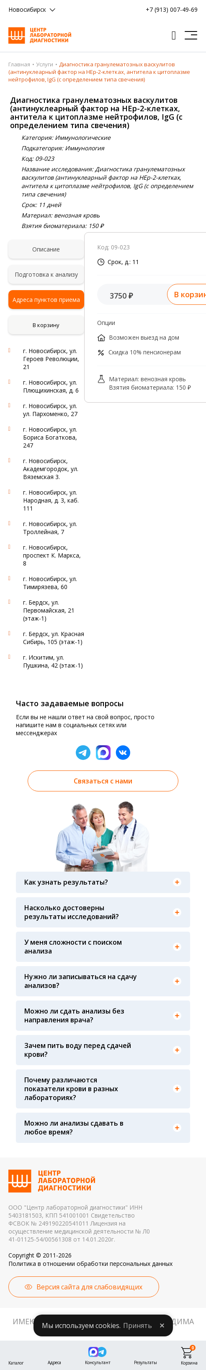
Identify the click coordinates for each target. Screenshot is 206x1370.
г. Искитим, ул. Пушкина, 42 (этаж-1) (53, 661)
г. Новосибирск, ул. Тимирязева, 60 (50, 583)
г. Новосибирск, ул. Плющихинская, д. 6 (51, 386)
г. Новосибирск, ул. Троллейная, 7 (50, 528)
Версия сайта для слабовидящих (89, 1286)
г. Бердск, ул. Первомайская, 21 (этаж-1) (49, 610)
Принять (137, 1325)
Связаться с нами (103, 781)
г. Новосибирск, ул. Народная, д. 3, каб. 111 (51, 500)
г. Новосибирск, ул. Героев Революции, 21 (51, 359)
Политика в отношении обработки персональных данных (90, 1264)
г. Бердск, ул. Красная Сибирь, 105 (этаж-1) (53, 638)
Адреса (54, 1362)
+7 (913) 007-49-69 (172, 9)
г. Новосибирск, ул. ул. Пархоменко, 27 (50, 410)
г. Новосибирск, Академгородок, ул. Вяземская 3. (50, 469)
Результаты (145, 1362)
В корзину (46, 325)
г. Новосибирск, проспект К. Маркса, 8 (52, 555)
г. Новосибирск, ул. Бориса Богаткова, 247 (50, 437)
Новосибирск (27, 9)
